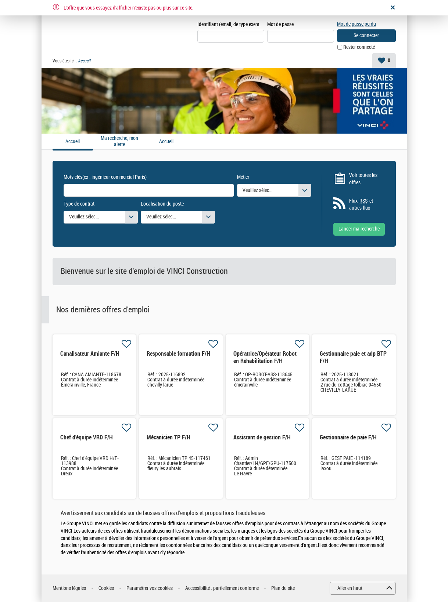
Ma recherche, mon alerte (119, 141)
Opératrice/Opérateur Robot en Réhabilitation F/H (265, 357)
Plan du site (283, 588)
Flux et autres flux (361, 204)
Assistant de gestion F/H (262, 437)
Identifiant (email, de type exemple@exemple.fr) (230, 24)
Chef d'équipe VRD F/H (86, 437)
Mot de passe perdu (356, 24)
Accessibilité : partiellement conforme (222, 588)
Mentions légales (69, 588)
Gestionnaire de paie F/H (348, 437)
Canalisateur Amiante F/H (89, 353)
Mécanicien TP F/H (168, 437)
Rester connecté (359, 47)
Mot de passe (280, 24)
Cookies (106, 588)
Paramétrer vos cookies (149, 588)
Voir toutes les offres (363, 179)
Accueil (166, 142)
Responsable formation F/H (178, 353)
